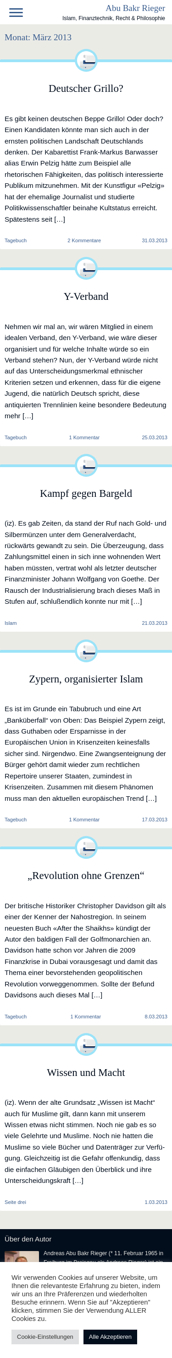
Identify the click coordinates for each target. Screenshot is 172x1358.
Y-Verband (86, 296)
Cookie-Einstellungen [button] (45, 1336)
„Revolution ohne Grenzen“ (86, 875)
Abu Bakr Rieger (135, 8)
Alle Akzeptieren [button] (110, 1336)
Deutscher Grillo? (86, 88)
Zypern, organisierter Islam (86, 679)
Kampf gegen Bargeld (86, 493)
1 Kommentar (84, 438)
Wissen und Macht (86, 1072)
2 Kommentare (84, 241)
